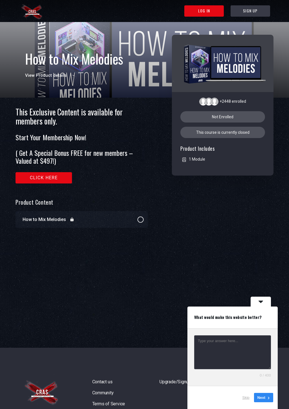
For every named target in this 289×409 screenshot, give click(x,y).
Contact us (102, 381)
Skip (245, 397)
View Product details (50, 75)
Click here (44, 177)
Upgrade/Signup (175, 381)
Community (103, 392)
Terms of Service (108, 403)
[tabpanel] (82, 145)
